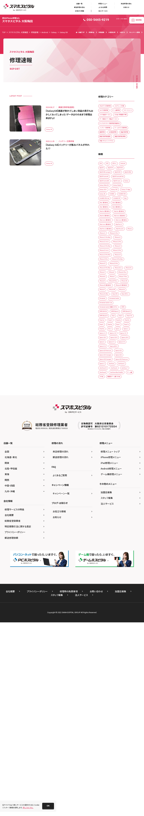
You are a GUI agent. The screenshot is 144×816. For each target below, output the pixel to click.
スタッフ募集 (107, 707)
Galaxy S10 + (121, 242)
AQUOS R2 (104, 212)
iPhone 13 (124, 352)
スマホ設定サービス (107, 124)
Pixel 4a (103, 486)
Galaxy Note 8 (105, 242)
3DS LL (119, 201)
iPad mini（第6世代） (107, 317)
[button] (48, 806)
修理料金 (91, 32)
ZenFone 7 (104, 574)
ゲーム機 (125, 580)
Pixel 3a (116, 481)
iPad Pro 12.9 (105, 329)
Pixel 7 (114, 492)
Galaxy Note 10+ (117, 236)
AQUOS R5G (118, 218)
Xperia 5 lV (104, 533)
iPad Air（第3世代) (106, 288)
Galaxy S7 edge (120, 247)
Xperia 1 (103, 504)
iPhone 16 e (124, 382)
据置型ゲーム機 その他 (118, 586)
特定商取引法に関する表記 (18, 736)
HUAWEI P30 (105, 259)
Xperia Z (124, 556)
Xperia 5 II (104, 527)
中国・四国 (10, 695)
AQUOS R (126, 207)
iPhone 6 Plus (117, 393)
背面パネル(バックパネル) (109, 177)
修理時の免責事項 (69, 801)
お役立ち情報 (79, 11)
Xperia (123, 498)
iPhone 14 (124, 364)
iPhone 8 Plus (105, 411)
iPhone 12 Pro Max (107, 352)
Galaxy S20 (104, 247)
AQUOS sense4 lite (123, 224)
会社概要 (9, 724)
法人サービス (102, 11)
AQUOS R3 (104, 218)
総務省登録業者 (12, 730)
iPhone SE (120, 411)
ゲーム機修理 (105, 118)
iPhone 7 (116, 399)
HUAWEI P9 (104, 265)
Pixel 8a (103, 498)
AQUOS (114, 207)
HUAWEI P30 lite (121, 259)
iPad (116, 265)
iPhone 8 (119, 405)
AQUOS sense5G (106, 230)
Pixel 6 (125, 486)
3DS (110, 201)
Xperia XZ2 (126, 545)
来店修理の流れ (126, 4)
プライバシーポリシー (15, 741)
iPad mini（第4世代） (107, 306)
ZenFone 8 (118, 574)
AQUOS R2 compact (121, 212)
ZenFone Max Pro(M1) (108, 580)
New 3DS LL (104, 440)
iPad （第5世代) (106, 271)
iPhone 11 (104, 335)
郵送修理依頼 (11, 747)
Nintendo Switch (106, 446)
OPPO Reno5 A (106, 475)
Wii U (113, 498)
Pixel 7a (125, 492)
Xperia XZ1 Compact (108, 545)
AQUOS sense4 (105, 224)
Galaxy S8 (50, 129)
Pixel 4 (126, 481)
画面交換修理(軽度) (107, 165)
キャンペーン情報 (134, 32)
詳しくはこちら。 (28, 807)
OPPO (102, 463)
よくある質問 (103, 7)
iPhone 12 (124, 341)
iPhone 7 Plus (105, 405)
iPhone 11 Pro (118, 335)
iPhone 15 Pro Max (107, 382)
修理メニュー (102, 4)
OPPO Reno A (105, 469)
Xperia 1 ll (115, 504)
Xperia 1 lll (104, 510)
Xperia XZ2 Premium (108, 556)
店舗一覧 (79, 4)
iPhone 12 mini (106, 347)
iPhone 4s (104, 387)
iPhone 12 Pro (122, 347)
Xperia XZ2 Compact (108, 551)
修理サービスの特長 (14, 719)
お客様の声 (111, 32)
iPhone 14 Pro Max (124, 370)
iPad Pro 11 (125, 317)
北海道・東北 (11, 667)
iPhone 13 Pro (122, 358)
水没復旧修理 (105, 159)
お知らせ (126, 7)
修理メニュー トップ (110, 661)
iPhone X (124, 422)
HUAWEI (116, 253)
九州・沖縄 (10, 701)
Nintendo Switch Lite (108, 452)
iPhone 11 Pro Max (107, 341)
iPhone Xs (117, 428)
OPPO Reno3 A (122, 469)
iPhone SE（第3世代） (108, 422)
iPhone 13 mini (106, 358)
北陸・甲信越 (11, 678)
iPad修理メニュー (109, 672)
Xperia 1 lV (117, 510)
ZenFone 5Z (104, 568)
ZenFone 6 (119, 568)
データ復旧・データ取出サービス (111, 136)
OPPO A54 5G (115, 463)
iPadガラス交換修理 (107, 107)
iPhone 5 (116, 387)
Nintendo (118, 440)
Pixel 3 (128, 475)
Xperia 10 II (104, 516)
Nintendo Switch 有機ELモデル (111, 457)
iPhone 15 (104, 376)
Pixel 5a (115, 486)
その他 (102, 586)
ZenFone (103, 562)
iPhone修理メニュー (111, 667)
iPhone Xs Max (105, 434)
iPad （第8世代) (106, 277)
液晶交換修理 (121, 159)
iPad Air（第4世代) (106, 294)
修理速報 (101, 32)
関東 (7, 672)
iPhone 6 (103, 393)
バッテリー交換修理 (107, 148)
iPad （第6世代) (122, 271)
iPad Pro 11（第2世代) (108, 323)
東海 (7, 684)
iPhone (119, 329)
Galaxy (102, 236)
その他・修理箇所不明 (108, 130)
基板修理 (125, 153)
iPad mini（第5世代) (107, 312)
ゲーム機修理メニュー (111, 684)
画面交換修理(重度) (107, 171)
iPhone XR (104, 428)
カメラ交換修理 (123, 113)
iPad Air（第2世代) (106, 282)
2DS (101, 201)
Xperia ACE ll (118, 533)
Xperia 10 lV (104, 521)
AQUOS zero (122, 230)
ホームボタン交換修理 (108, 153)
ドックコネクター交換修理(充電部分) (113, 142)
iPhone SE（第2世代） (108, 417)
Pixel (119, 475)
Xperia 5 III (117, 527)
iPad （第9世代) (122, 277)
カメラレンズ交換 (106, 113)
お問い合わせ (96, 801)
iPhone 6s (104, 399)
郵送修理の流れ (79, 7)
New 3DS (120, 434)
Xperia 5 (118, 521)
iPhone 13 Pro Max (107, 364)
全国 (7, 661)
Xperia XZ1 (124, 539)
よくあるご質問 (60, 685)
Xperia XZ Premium (107, 539)
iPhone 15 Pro (118, 376)
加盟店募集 (106, 702)
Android (103, 207)
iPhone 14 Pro (105, 370)
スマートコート (120, 118)
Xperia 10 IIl (118, 516)
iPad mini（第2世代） (107, 300)
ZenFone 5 (116, 562)
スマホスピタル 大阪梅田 (17, 20)
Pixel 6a (103, 492)
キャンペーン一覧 (61, 703)
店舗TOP (80, 32)
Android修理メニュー (111, 678)
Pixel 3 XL (103, 481)
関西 (7, 689)
